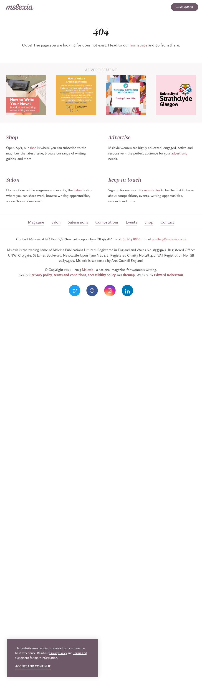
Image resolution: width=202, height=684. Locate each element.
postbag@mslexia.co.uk (169, 239)
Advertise (119, 137)
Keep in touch (124, 180)
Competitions (107, 222)
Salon (13, 180)
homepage (138, 45)
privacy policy (41, 275)
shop (33, 148)
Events (131, 222)
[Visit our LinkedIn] (127, 290)
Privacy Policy (58, 653)
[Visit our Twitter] (74, 290)
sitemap (129, 275)
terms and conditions (70, 275)
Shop (12, 137)
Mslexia (87, 269)
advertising (179, 153)
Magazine (36, 222)
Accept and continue (33, 666)
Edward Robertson (168, 275)
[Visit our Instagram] (110, 290)
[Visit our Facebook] (92, 290)
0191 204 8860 (130, 239)
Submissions (78, 222)
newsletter (152, 190)
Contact (167, 222)
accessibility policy (102, 275)
